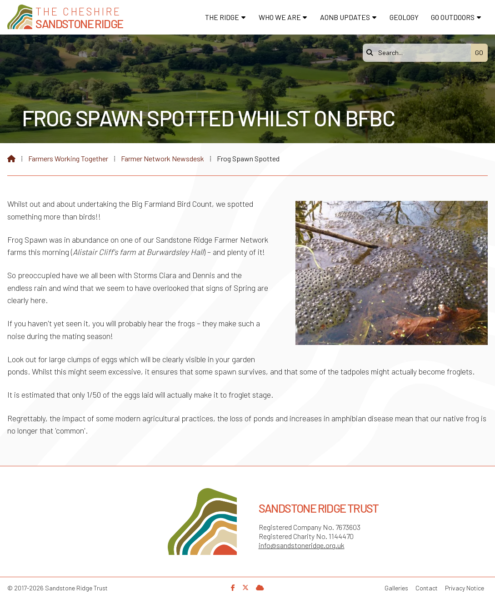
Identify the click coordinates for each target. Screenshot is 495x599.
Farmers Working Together (68, 158)
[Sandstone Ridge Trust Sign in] (260, 587)
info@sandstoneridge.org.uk (302, 545)
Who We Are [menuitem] (280, 17)
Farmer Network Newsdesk (162, 158)
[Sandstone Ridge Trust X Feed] (245, 587)
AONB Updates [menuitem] (345, 17)
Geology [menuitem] (404, 17)
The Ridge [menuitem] (222, 17)
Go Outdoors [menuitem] (453, 17)
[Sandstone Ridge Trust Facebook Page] (233, 587)
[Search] (419, 53)
